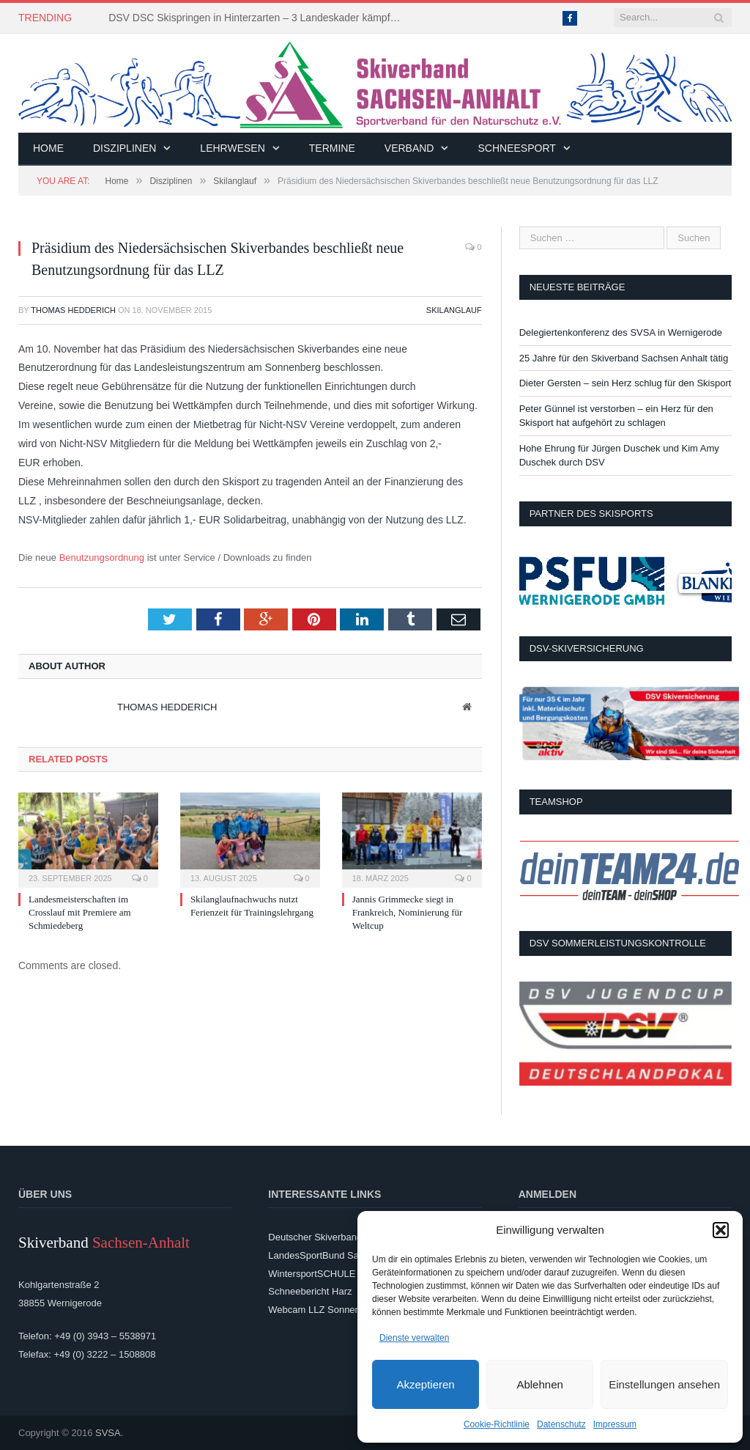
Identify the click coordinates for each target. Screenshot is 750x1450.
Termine (332, 148)
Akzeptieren (425, 1384)
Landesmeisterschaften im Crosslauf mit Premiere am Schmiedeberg (80, 912)
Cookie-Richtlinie (497, 1424)
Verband (409, 148)
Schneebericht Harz (310, 1291)
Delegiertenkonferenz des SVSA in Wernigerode (620, 332)
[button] (720, 1230)
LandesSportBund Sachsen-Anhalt (341, 1255)
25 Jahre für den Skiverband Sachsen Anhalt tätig (623, 358)
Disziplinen (124, 148)
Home (48, 148)
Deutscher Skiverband (315, 1237)
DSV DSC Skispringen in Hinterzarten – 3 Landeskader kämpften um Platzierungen (258, 17)
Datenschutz (561, 1424)
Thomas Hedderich (73, 310)
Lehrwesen (232, 148)
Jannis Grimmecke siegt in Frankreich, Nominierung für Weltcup (407, 912)
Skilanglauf (454, 310)
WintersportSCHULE (311, 1273)
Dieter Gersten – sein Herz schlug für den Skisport (625, 383)
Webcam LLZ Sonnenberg (323, 1309)
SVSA (108, 1432)
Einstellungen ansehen (664, 1384)
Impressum (614, 1424)
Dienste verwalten (414, 1338)
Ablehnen (539, 1384)
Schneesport (516, 148)
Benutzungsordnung (101, 557)
